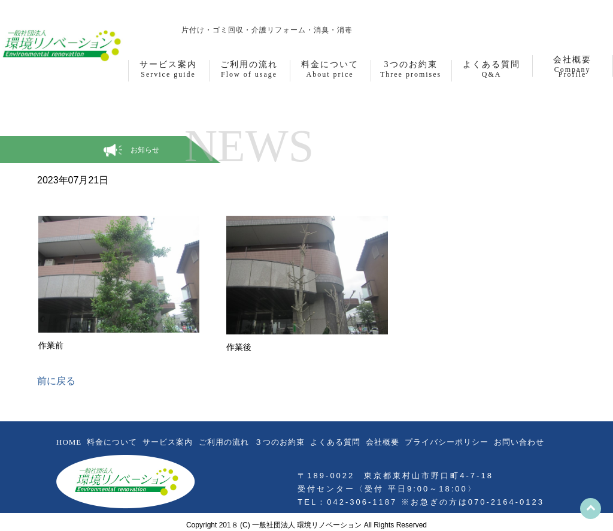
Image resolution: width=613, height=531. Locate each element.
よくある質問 (335, 442)
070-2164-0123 (506, 501)
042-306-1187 (505, 14)
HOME (68, 442)
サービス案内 (167, 442)
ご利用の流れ (224, 442)
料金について (112, 442)
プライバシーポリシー (446, 442)
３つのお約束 (279, 442)
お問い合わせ (519, 442)
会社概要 (382, 442)
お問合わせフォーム (397, 14)
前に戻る (56, 381)
